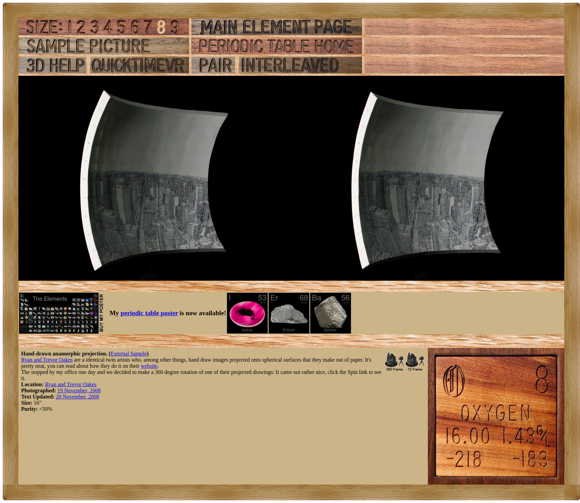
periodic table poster (149, 313)
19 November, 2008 (79, 390)
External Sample (129, 354)
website (149, 366)
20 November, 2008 (77, 397)
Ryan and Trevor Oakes (47, 360)
